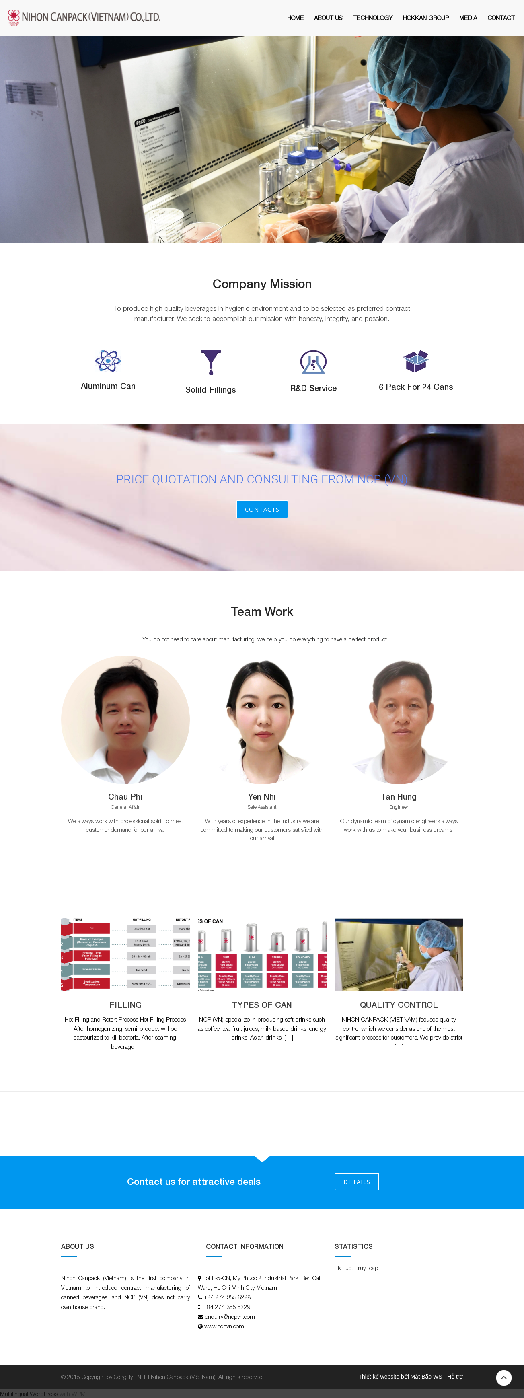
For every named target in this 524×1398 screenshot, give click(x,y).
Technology (372, 17)
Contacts (262, 509)
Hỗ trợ (455, 1376)
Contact (501, 17)
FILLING (125, 1004)
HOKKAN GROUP (426, 17)
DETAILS (356, 1182)
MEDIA (468, 17)
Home (295, 17)
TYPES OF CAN (262, 1004)
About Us (328, 17)
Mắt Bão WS (426, 1376)
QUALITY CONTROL (399, 1004)
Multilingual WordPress (29, 1393)
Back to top (504, 1378)
